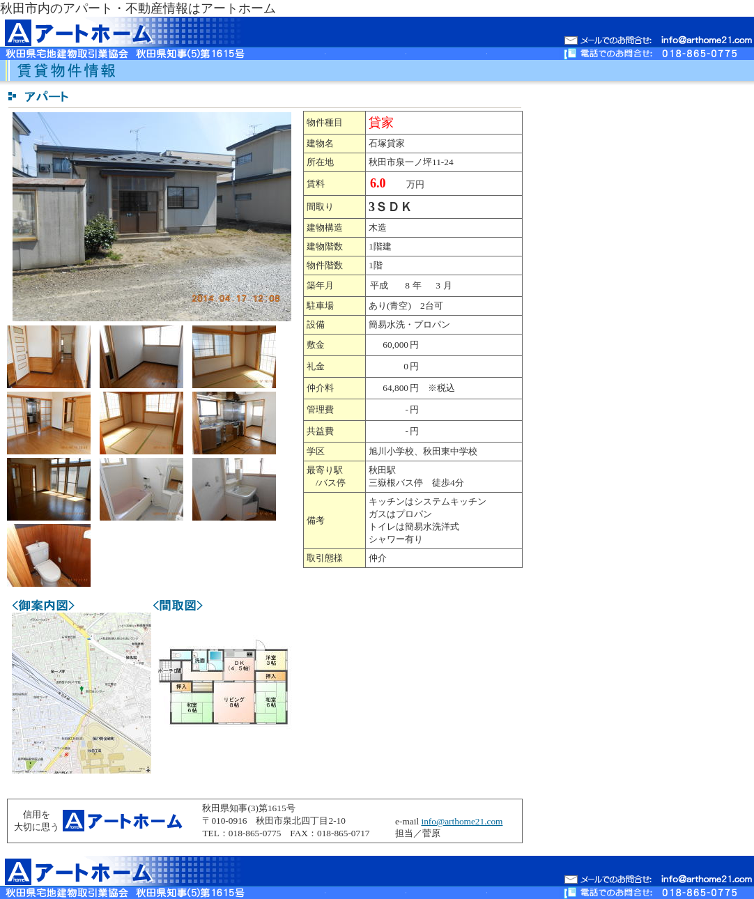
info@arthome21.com (461, 821)
